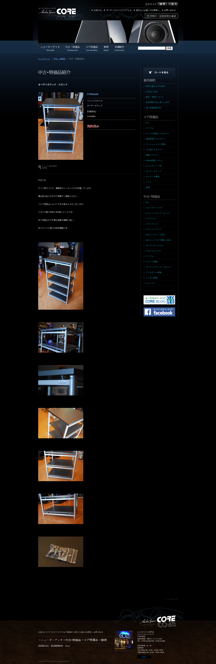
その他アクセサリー (154, 150)
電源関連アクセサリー (155, 139)
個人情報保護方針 (153, 108)
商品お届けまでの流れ (155, 86)
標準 (163, 4)
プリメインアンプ (153, 229)
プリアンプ (151, 218)
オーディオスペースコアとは (119, 10)
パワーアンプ (152, 224)
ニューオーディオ (50, 640)
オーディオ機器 (152, 176)
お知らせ (98, 10)
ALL (147, 123)
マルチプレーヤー (153, 251)
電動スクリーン (152, 155)
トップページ (44, 59)
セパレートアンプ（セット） (158, 213)
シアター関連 (152, 278)
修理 (148, 187)
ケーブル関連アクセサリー (157, 133)
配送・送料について (154, 97)
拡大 (173, 4)
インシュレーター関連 (155, 144)
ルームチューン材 (153, 166)
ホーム (67, 645)
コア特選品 (89, 640)
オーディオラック (153, 171)
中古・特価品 (59, 59)
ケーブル (150, 128)
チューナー (151, 283)
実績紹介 (70, 632)
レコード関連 (152, 261)
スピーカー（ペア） (154, 208)
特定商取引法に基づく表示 (157, 102)
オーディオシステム (154, 245)
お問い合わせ (170, 10)
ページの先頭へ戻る (171, 599)
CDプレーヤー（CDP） (156, 235)
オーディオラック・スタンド (158, 267)
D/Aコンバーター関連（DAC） (159, 240)
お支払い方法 (152, 91)
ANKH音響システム (154, 160)
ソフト (149, 182)
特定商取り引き (43, 645)
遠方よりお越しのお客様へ (147, 10)
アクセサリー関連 (153, 272)
